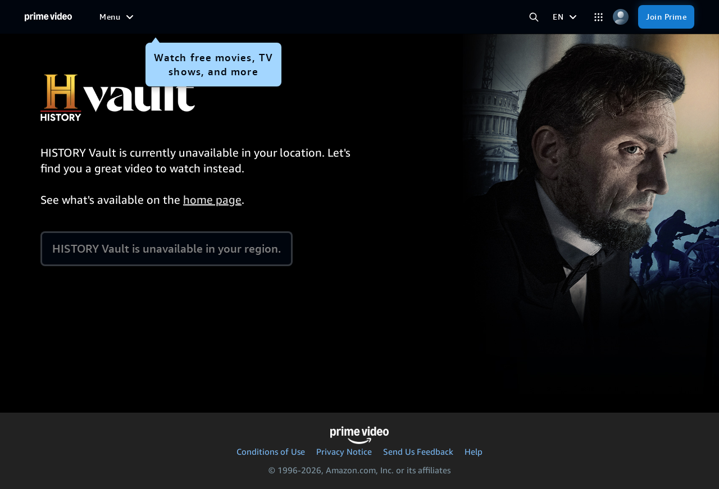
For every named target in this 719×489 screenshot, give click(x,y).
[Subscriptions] (438, 17)
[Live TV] (373, 17)
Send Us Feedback (418, 451)
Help (474, 451)
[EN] (566, 17)
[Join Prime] (666, 17)
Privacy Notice (344, 451)
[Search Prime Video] (534, 17)
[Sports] (295, 17)
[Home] (48, 16)
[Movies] (201, 17)
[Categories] (598, 17)
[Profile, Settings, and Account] (620, 17)
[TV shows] (249, 17)
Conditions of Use (270, 451)
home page (212, 199)
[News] (334, 17)
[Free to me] (152, 16)
